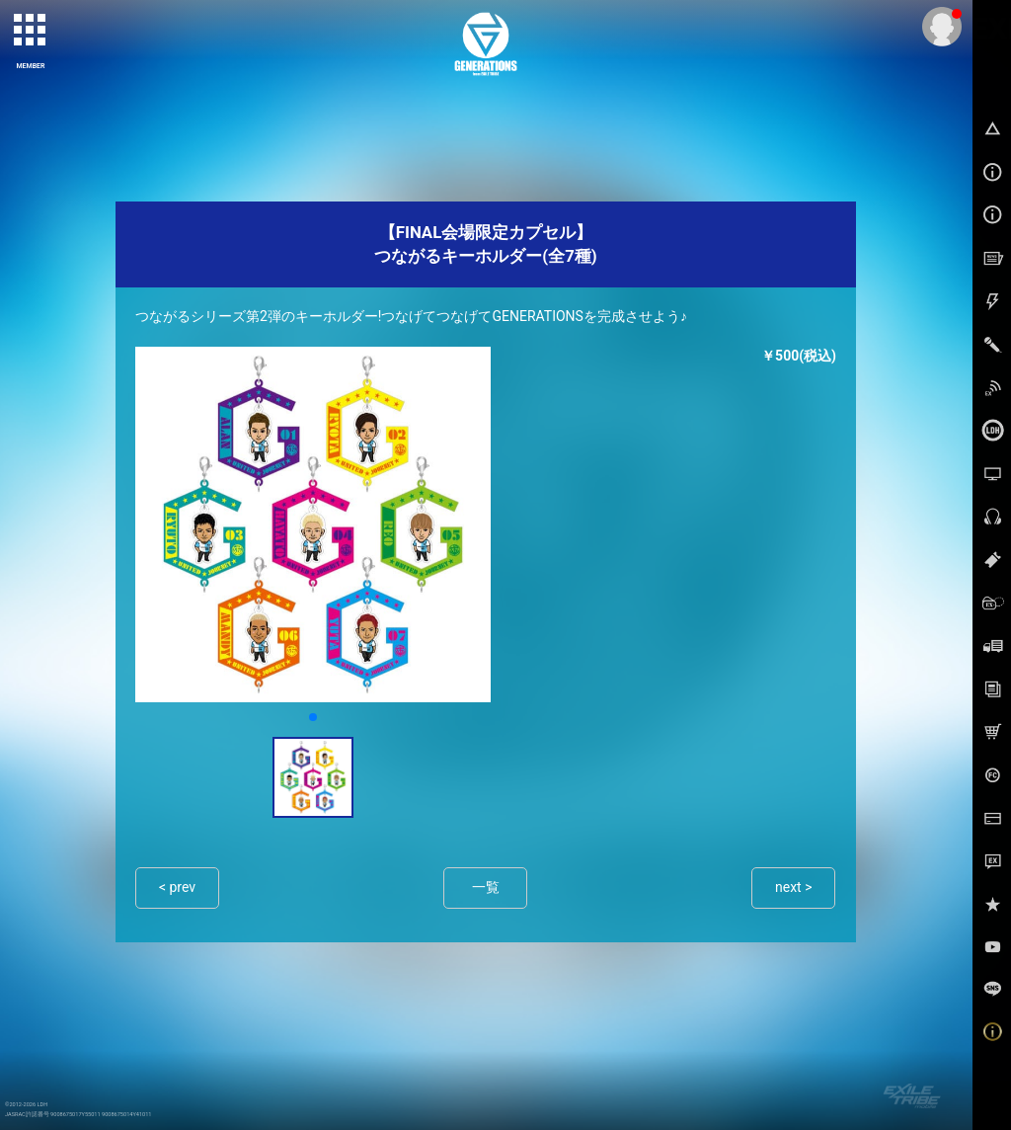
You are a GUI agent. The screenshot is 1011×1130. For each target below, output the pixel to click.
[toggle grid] (30, 30)
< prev (177, 887)
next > (793, 887)
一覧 (486, 887)
